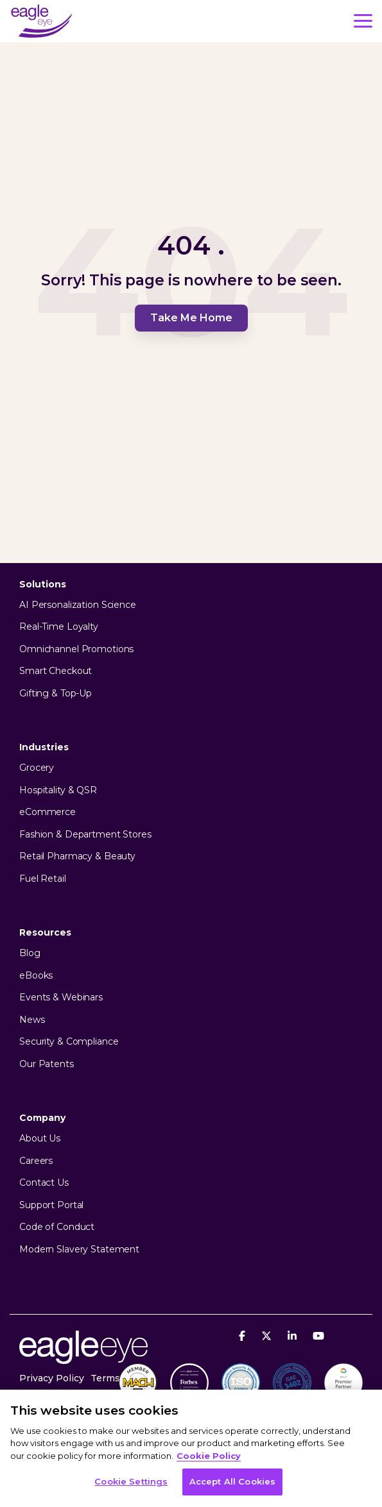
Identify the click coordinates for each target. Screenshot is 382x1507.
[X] (268, 1335)
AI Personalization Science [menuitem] (77, 605)
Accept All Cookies (232, 1481)
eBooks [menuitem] (36, 975)
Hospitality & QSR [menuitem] (58, 790)
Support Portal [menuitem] (51, 1205)
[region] (191, 1448)
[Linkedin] (293, 1335)
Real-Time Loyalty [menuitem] (58, 626)
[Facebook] (244, 1335)
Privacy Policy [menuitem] (51, 1378)
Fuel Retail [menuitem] (42, 878)
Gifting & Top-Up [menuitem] (55, 693)
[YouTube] (318, 1335)
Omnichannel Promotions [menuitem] (76, 649)
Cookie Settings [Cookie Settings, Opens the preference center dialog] (131, 1481)
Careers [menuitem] (36, 1161)
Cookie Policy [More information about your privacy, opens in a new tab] (209, 1456)
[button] (363, 20)
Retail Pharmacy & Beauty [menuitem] (77, 856)
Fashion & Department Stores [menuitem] (85, 834)
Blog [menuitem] (29, 953)
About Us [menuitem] (39, 1138)
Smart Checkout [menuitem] (55, 671)
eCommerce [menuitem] (47, 812)
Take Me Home (191, 318)
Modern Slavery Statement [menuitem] (79, 1249)
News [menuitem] (32, 1019)
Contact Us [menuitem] (44, 1182)
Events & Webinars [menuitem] (61, 997)
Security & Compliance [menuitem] (68, 1041)
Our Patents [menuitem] (46, 1064)
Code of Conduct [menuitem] (56, 1227)
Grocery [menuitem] (36, 767)
